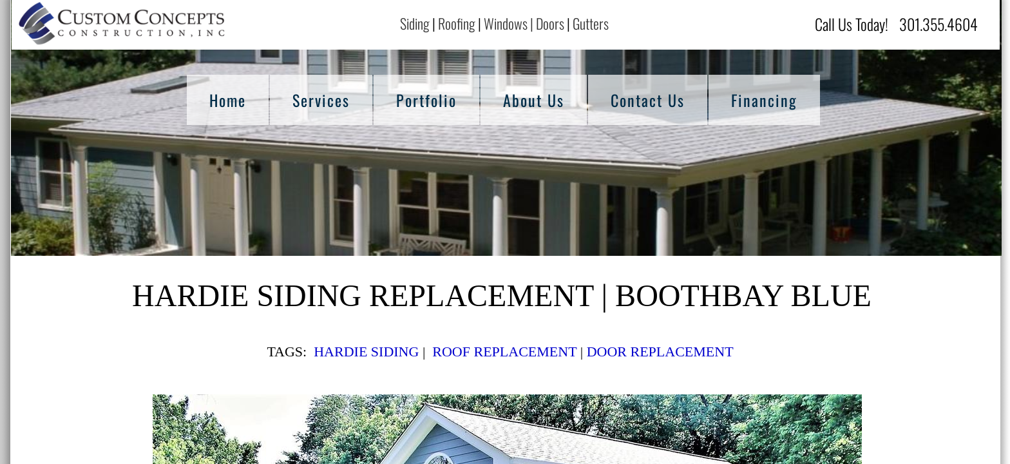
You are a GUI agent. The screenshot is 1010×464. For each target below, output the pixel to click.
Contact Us (648, 99)
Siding (415, 23)
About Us (533, 99)
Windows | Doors (524, 23)
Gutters (592, 23)
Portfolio (426, 99)
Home (227, 99)
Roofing (456, 23)
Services (321, 99)
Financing (764, 99)
